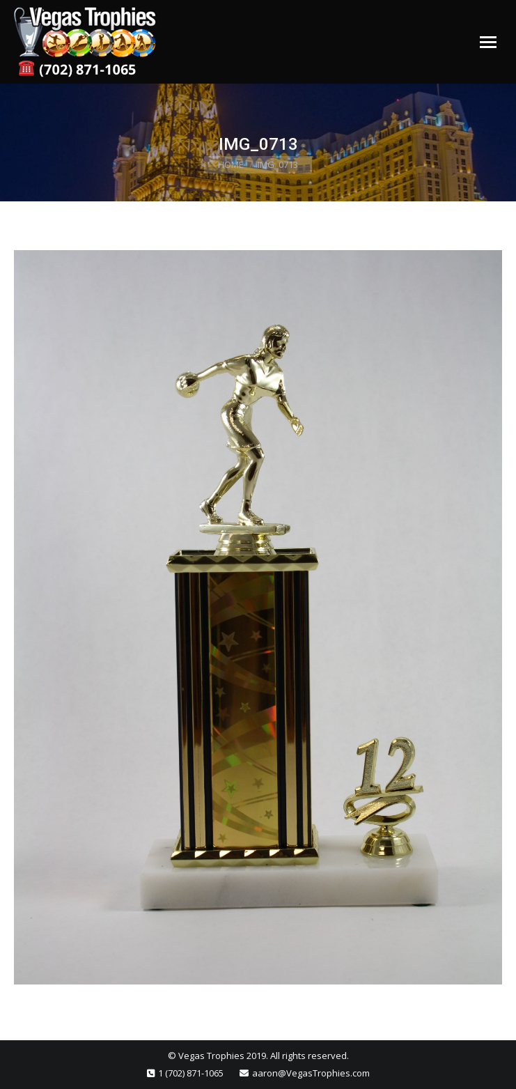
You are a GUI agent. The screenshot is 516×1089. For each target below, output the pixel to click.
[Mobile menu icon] (488, 42)
